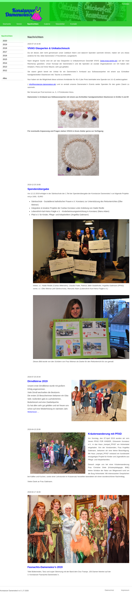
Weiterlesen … (33, 412)
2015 (5, 59)
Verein (19, 24)
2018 (5, 48)
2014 (5, 63)
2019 (5, 44)
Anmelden (125, 4)
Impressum (125, 590)
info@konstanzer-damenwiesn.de (42, 84)
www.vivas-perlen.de (109, 61)
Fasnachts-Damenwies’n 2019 (45, 567)
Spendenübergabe (38, 189)
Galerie (47, 24)
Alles (5, 78)
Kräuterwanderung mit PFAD (105, 433)
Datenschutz (109, 590)
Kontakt (73, 24)
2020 (5, 41)
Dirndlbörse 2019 (38, 381)
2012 (5, 70)
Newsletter (60, 24)
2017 (5, 52)
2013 (5, 67)
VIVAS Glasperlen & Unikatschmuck (49, 48)
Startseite (7, 24)
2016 (5, 55)
